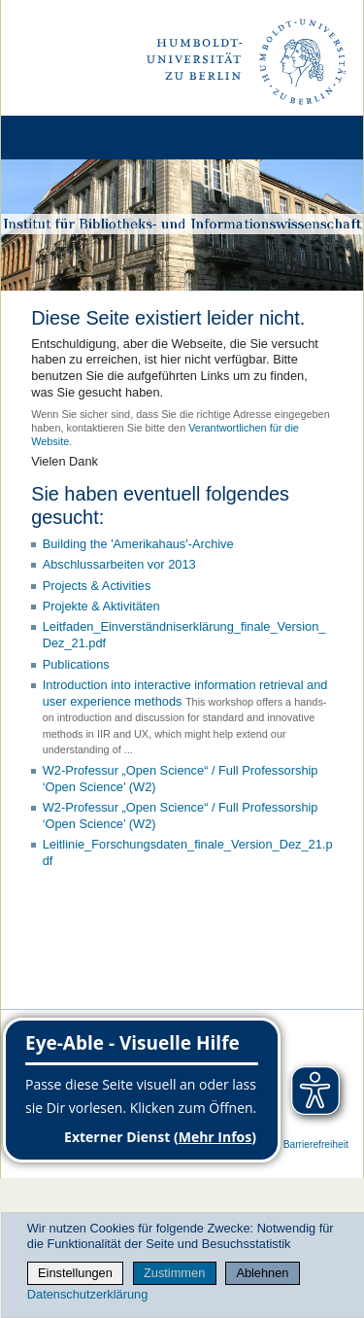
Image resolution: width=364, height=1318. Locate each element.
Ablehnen (262, 1273)
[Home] (70, 137)
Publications (76, 664)
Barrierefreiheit (315, 1144)
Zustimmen (174, 1273)
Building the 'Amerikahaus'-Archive (138, 544)
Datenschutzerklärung (87, 1294)
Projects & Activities (97, 585)
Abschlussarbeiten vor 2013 (119, 564)
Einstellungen (75, 1273)
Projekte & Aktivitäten (101, 606)
